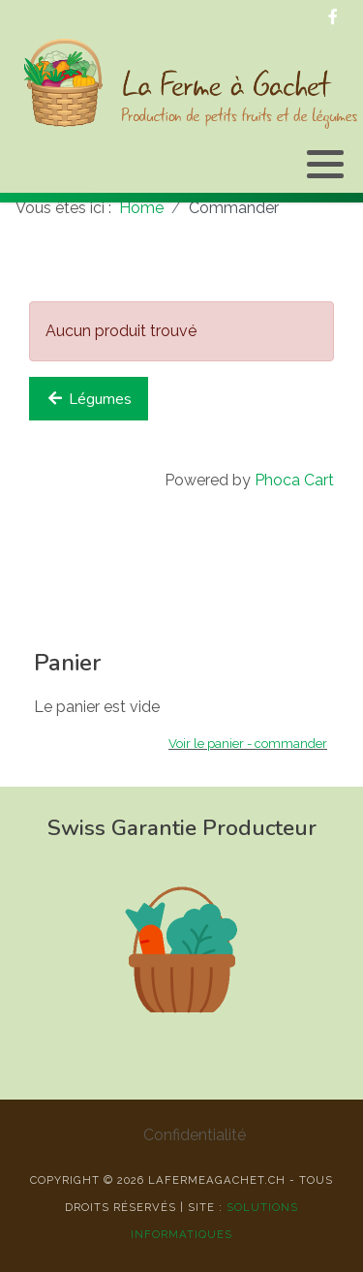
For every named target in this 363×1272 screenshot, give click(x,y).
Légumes (88, 399)
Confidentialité (194, 1135)
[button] (325, 163)
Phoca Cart (294, 480)
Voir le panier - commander (247, 743)
